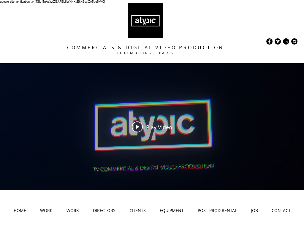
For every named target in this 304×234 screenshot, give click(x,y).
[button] (46, 212)
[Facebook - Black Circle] (269, 41)
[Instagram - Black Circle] (294, 41)
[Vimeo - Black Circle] (278, 41)
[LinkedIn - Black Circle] (286, 41)
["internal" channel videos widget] (152, 126)
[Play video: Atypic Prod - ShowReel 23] (152, 127)
